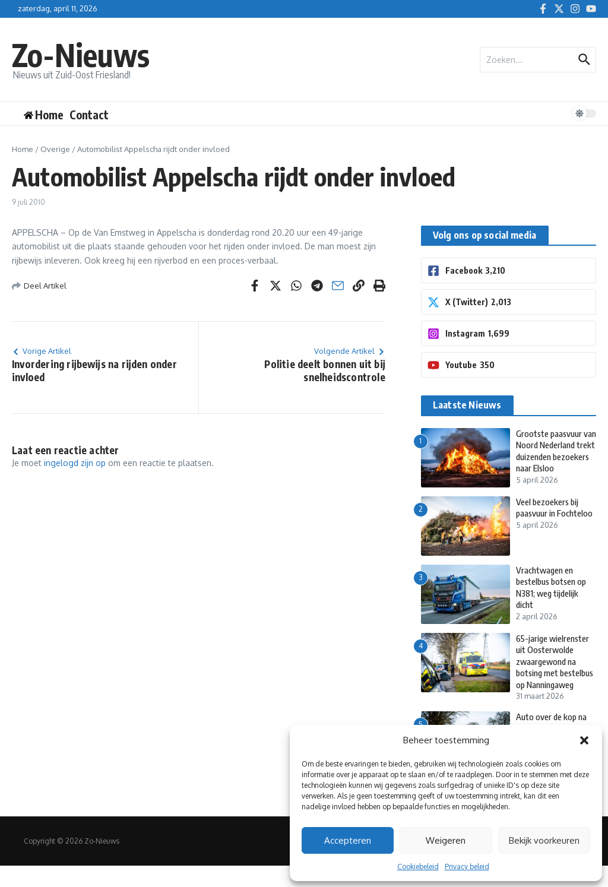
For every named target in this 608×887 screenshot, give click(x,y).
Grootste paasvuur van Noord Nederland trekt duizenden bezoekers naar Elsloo (555, 456)
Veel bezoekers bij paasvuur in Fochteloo (556, 517)
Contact (89, 114)
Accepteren (347, 840)
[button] (584, 740)
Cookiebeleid (418, 866)
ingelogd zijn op (75, 463)
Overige (55, 149)
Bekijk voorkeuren (544, 840)
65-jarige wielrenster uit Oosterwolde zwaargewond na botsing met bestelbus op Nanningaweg (554, 677)
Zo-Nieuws (82, 54)
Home (22, 149)
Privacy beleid (467, 866)
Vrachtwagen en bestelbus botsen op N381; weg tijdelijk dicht (554, 597)
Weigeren (446, 840)
